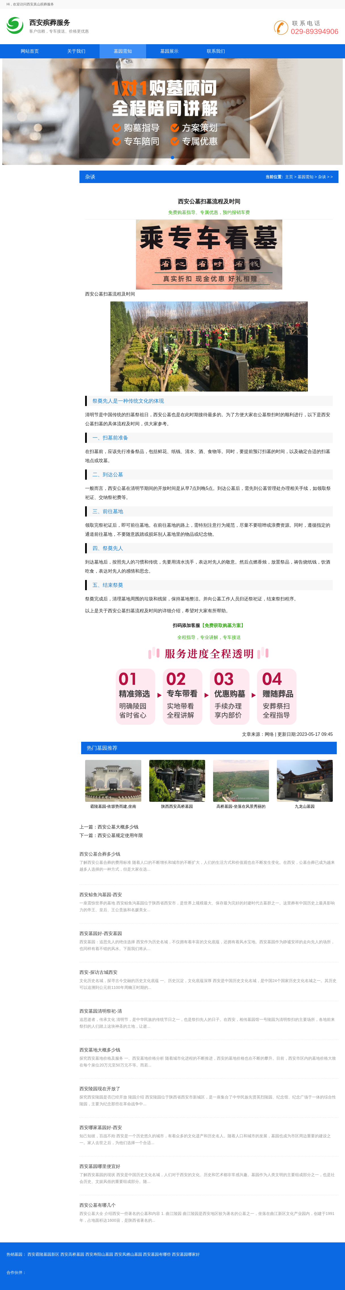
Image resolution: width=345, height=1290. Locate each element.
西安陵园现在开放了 (99, 1102)
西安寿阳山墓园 (99, 1254)
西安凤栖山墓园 (128, 1254)
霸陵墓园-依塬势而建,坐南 (113, 806)
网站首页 (30, 51)
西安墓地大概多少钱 (99, 1063)
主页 (289, 177)
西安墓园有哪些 (157, 1254)
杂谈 (322, 177)
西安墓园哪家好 (186, 1254)
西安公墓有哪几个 (97, 1218)
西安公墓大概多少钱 (118, 826)
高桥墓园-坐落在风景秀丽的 (241, 806)
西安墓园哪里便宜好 (99, 1179)
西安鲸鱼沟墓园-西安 (100, 908)
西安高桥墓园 (72, 1254)
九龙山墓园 (305, 806)
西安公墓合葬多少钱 (99, 864)
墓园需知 (306, 177)
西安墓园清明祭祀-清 (100, 1024)
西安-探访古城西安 (98, 985)
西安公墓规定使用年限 (120, 835)
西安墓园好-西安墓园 (100, 946)
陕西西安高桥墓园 (177, 806)
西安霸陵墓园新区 (43, 1254)
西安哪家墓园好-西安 (100, 1140)
